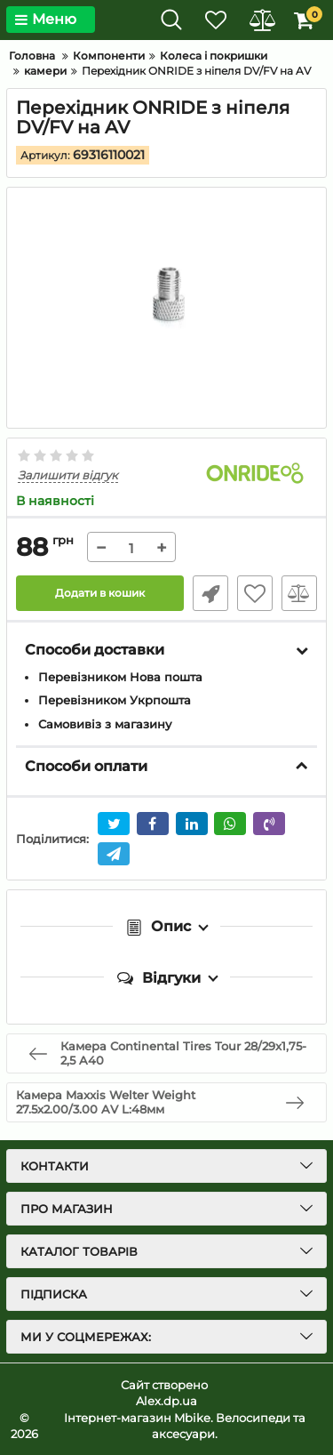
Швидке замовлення (210, 593)
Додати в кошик (100, 592)
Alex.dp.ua (166, 1401)
